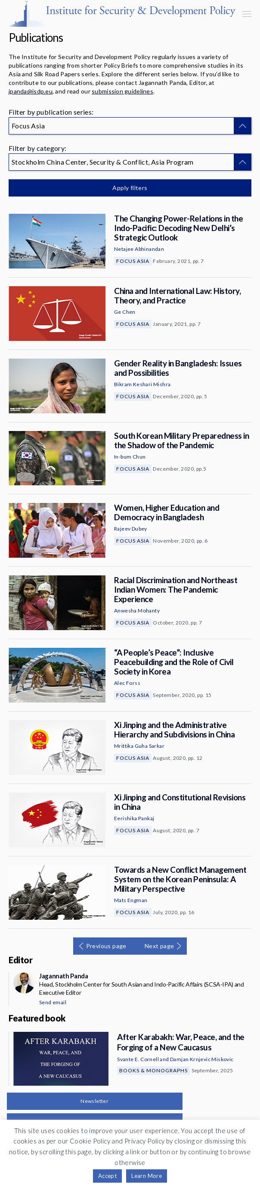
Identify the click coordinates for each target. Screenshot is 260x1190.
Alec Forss (127, 683)
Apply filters (129, 187)
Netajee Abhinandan (139, 249)
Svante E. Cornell (138, 1059)
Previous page (106, 946)
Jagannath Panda (63, 976)
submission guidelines (122, 91)
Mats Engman (130, 900)
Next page (159, 946)
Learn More (146, 1175)
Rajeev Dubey (130, 528)
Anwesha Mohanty (137, 610)
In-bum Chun (129, 456)
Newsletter (94, 1101)
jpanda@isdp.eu (31, 91)
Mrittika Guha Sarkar (139, 746)
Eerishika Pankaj (134, 818)
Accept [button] (107, 1175)
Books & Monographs (153, 1070)
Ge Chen (125, 312)
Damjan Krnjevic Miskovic (202, 1059)
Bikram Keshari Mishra (142, 384)
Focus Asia (132, 261)
